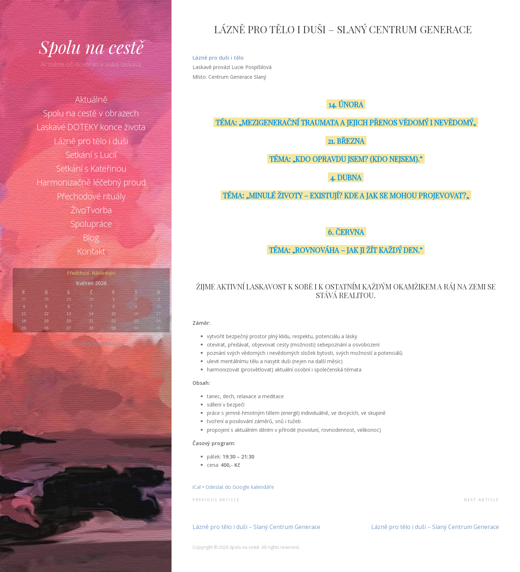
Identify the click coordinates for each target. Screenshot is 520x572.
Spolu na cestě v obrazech (91, 113)
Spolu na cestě (91, 46)
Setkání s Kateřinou (91, 168)
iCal (196, 486)
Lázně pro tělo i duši (91, 141)
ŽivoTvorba (91, 210)
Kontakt (91, 251)
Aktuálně (91, 99)
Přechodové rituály (91, 196)
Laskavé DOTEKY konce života (91, 127)
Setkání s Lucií (91, 154)
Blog (91, 237)
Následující (104, 273)
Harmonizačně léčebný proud (91, 182)
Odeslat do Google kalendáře (239, 486)
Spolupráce (91, 223)
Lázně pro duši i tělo (218, 57)
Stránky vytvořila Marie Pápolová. (91, 343)
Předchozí (78, 273)
